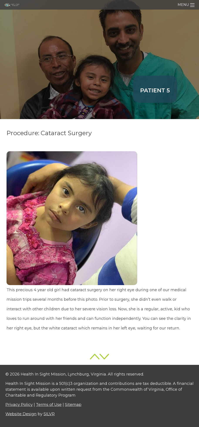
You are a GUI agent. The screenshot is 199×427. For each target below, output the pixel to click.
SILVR (49, 414)
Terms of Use (49, 404)
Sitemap (73, 404)
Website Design (21, 414)
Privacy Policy (19, 404)
